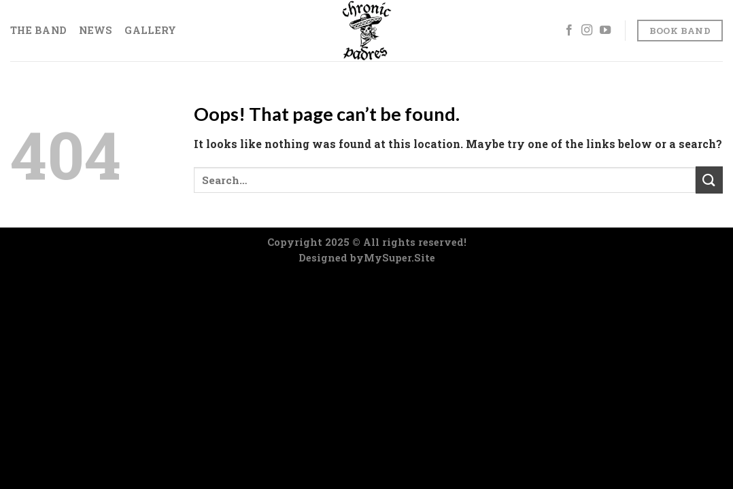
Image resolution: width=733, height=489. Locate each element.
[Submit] (709, 179)
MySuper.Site (399, 257)
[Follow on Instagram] (586, 30)
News (95, 30)
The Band (38, 30)
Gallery (150, 30)
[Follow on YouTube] (605, 30)
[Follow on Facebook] (569, 30)
